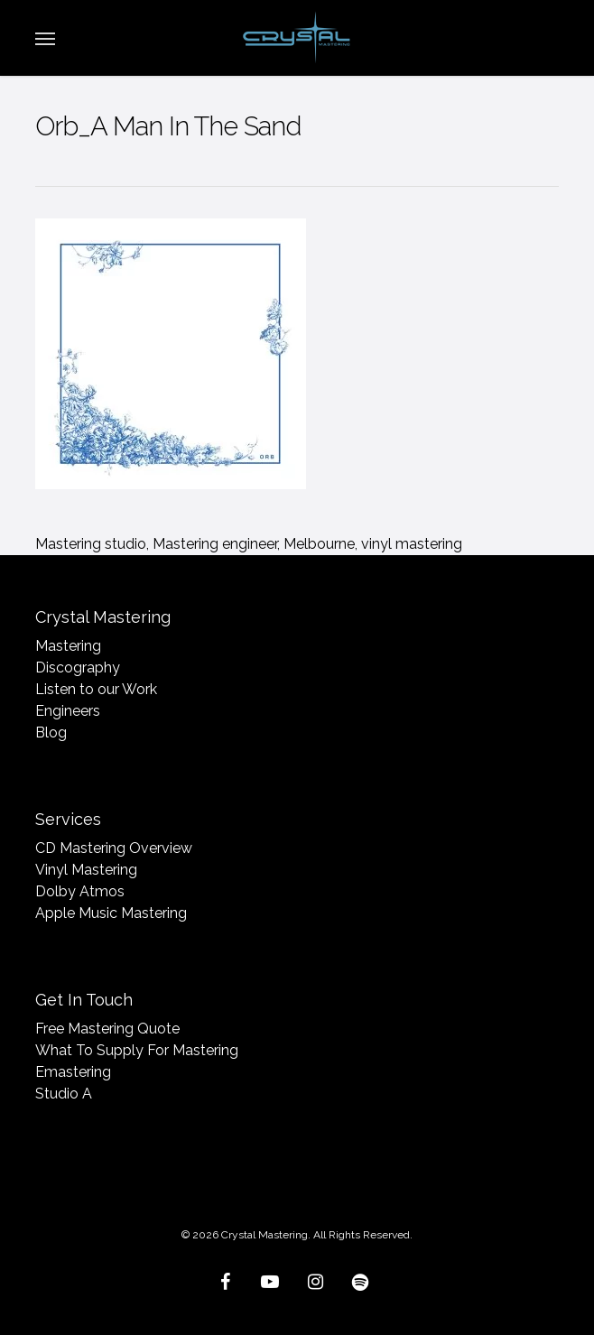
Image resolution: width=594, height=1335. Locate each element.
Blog (51, 732)
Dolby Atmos (80, 891)
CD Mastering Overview (113, 848)
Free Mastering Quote (107, 1028)
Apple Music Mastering (111, 913)
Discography (77, 667)
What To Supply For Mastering (136, 1050)
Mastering (68, 645)
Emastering (73, 1071)
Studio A (63, 1093)
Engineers (67, 710)
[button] (45, 38)
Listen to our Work (96, 689)
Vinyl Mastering (86, 869)
